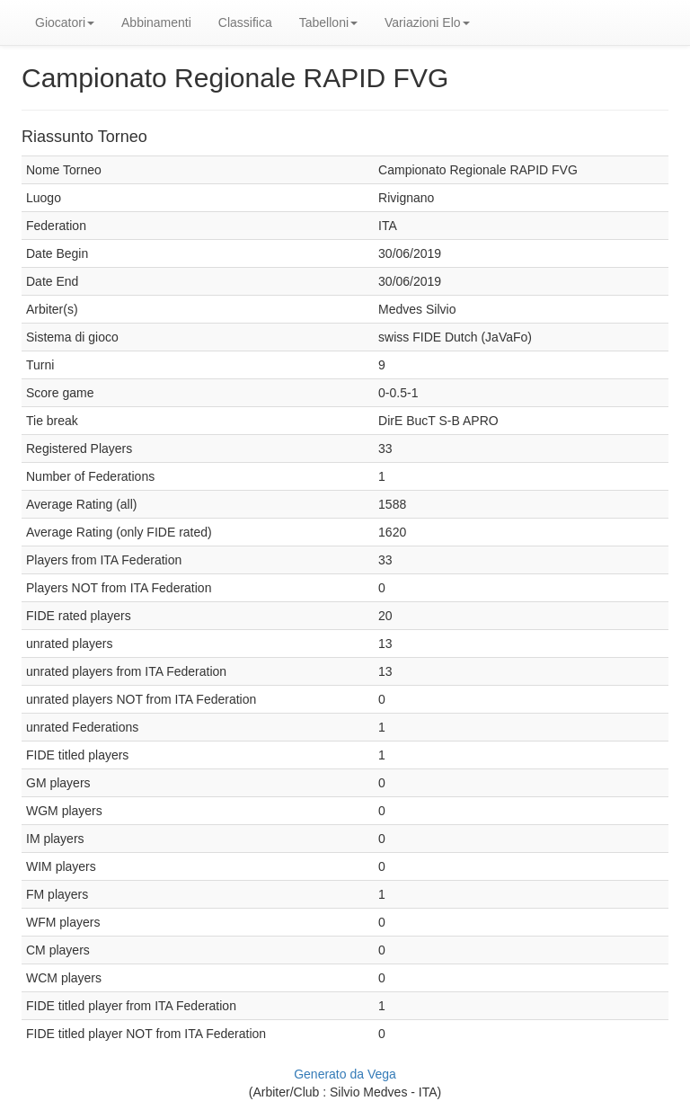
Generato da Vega (345, 1074)
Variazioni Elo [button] (427, 22)
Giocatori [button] (64, 22)
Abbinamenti (156, 22)
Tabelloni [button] (328, 22)
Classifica (245, 22)
